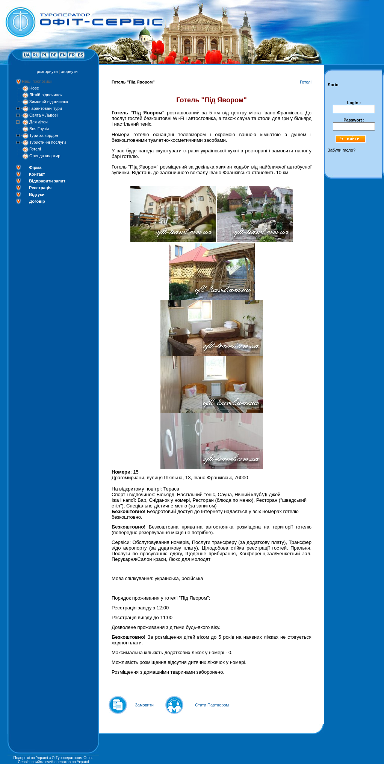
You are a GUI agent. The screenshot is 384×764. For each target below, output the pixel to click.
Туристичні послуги (47, 142)
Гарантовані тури (45, 108)
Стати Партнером (212, 705)
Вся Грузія (39, 128)
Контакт (37, 174)
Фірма (35, 167)
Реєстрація (40, 187)
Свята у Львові (43, 115)
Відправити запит (47, 181)
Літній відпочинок (45, 95)
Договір (37, 201)
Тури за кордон (43, 135)
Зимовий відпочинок (48, 101)
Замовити (144, 705)
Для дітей (38, 122)
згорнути (69, 71)
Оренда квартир (44, 155)
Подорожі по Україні (30, 758)
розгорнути (47, 71)
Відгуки (36, 194)
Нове (34, 88)
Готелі (35, 149)
